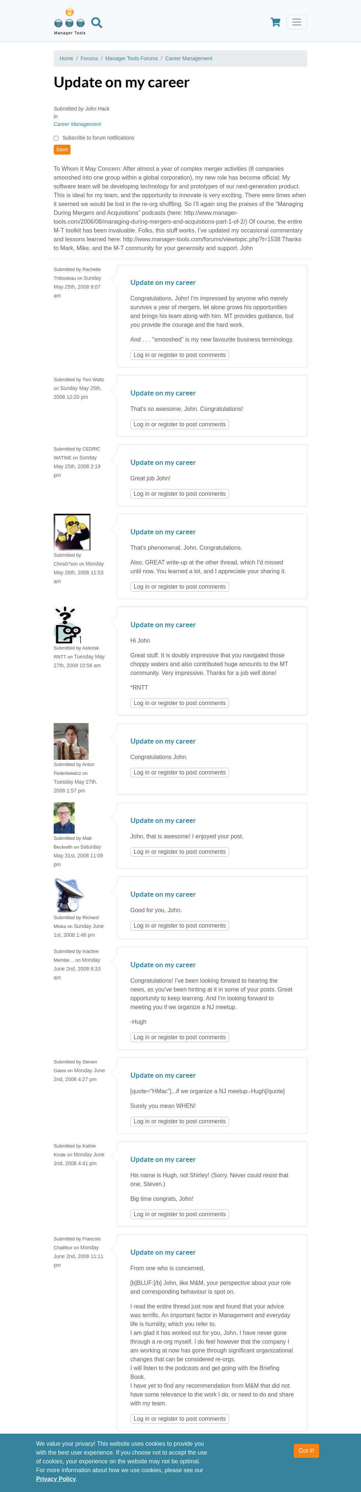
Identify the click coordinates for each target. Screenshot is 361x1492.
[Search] (96, 24)
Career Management (188, 58)
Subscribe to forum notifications (98, 138)
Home (66, 58)
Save (62, 149)
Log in (142, 355)
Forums (89, 58)
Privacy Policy (56, 1479)
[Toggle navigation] (296, 22)
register (168, 355)
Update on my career (163, 282)
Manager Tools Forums (132, 58)
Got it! (306, 1451)
